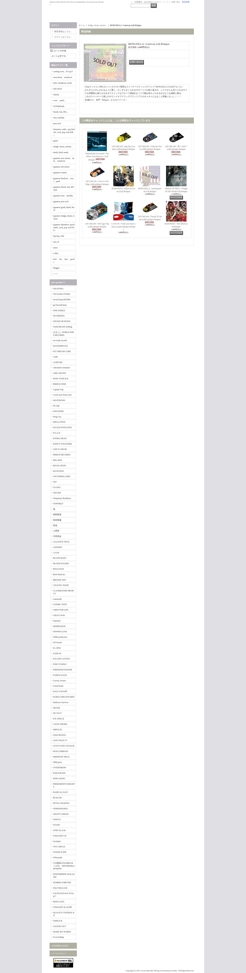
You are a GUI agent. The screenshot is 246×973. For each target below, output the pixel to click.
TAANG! (57, 487)
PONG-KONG (59, 778)
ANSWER (57, 547)
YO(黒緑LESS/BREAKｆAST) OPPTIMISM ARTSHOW (64, 866)
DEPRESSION (59, 626)
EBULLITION (59, 422)
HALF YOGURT (60, 691)
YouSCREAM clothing (62, 327)
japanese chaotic (60, 172)
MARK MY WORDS (62, 932)
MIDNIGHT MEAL (61, 757)
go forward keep (60, 305)
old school (57, 89)
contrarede (57, 599)
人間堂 (56, 531)
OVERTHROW (59, 767)
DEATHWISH (59, 400)
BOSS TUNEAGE (60, 378)
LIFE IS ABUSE (60, 449)
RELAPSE (57, 460)
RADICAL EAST (60, 792)
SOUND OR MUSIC (62, 321)
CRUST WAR (59, 615)
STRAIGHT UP (59, 836)
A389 (55, 357)
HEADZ (56, 708)
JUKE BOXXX (59, 735)
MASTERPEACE (60, 346)
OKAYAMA (58, 288)
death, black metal (60, 152)
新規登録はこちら (62, 31)
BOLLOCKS (58, 569)
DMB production (60, 637)
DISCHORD (58, 411)
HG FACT (57, 713)
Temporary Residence (62, 498)
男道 (55, 525)
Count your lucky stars (62, 395)
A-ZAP (56, 553)
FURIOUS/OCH (60, 675)
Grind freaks (58, 686)
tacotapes (57, 841)
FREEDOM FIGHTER (62, 670)
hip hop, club (58, 236)
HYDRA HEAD (59, 438)
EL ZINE (57, 648)
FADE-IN (57, 653)
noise (55, 248)
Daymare (57, 621)
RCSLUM (57, 797)
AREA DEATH (59, 373)
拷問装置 (57, 514)
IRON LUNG (58, 901)
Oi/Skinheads (58, 106)
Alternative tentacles (61, 367)
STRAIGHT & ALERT (62, 907)
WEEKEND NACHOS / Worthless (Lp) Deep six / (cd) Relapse (97, 156)
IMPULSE (57, 729)
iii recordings (58, 937)
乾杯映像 (57, 520)
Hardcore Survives (61, 702)
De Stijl (56, 406)
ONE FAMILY (59, 310)
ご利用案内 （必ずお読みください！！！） (150, 2)
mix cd (56, 242)
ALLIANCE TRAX (61, 542)
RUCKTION (58, 471)
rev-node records (60, 340)
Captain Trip (58, 389)
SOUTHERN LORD (61, 476)
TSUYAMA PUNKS (61, 294)
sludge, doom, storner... (62, 146)
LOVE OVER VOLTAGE (63, 746)
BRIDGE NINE (59, 384)
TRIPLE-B (57, 921)
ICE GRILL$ (58, 718)
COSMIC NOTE (60, 604)
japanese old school (61, 167)
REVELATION (59, 465)
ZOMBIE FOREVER (62, 882)
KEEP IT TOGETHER (62, 444)
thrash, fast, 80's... (60, 112)
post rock (57, 123)
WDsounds (57, 857)
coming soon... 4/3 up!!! (63, 71)
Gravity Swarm (59, 680)
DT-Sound (57, 642)
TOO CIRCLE (59, 846)
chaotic (56, 94)
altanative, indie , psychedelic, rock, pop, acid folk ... (64, 132)
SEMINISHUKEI (60, 808)
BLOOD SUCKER (61, 563)
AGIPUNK (57, 362)
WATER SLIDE (59, 852)
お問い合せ (175, 2)
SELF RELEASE (60, 888)
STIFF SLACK (59, 830)
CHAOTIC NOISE (61, 585)
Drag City (57, 417)
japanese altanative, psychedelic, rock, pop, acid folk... (64, 227)
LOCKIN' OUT (59, 926)
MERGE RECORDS (61, 454)
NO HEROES (59, 316)
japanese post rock (61, 201)
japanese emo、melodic (63, 195)
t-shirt (55, 253)
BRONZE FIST (59, 580)
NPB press (57, 762)
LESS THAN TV (60, 740)
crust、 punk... (59, 100)
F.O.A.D (56, 433)
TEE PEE (57, 493)
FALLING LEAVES (61, 659)
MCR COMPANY (60, 751)
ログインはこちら (62, 37)
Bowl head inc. (59, 574)
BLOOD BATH (59, 558)
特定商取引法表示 (60, 946)
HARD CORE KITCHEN (63, 697)
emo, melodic (58, 117)
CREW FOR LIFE (60, 610)
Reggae (56, 268)
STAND (56, 825)
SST (55, 482)
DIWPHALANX (60, 631)
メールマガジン (59, 953)
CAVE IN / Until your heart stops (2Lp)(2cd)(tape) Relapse (123, 227)
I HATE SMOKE (60, 724)
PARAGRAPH (59, 773)
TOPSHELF (58, 503)
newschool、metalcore (62, 77)
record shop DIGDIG (62, 299)
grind (55, 141)
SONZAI (57, 819)
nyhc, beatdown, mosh (62, 83)
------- (55, 274)
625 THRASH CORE (62, 351)
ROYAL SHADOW (61, 803)
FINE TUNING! (60, 664)
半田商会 (57, 536)
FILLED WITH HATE (62, 427)
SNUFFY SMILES (61, 814)
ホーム (82, 25)
